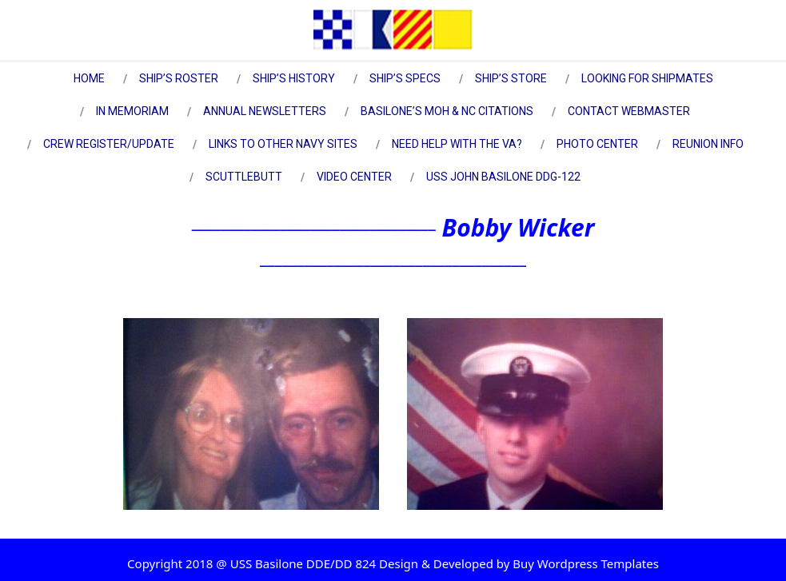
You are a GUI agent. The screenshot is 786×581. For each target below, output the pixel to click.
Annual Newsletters (264, 111)
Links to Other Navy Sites (283, 143)
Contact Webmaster (629, 111)
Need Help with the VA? (457, 143)
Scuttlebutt (243, 176)
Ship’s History (294, 78)
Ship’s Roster (178, 78)
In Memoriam (132, 111)
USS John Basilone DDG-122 (503, 176)
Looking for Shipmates (647, 78)
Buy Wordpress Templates (584, 563)
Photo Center (597, 143)
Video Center (354, 176)
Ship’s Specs (405, 78)
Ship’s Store (511, 78)
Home (89, 78)
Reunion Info (708, 143)
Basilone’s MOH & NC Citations (447, 111)
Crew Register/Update (108, 143)
